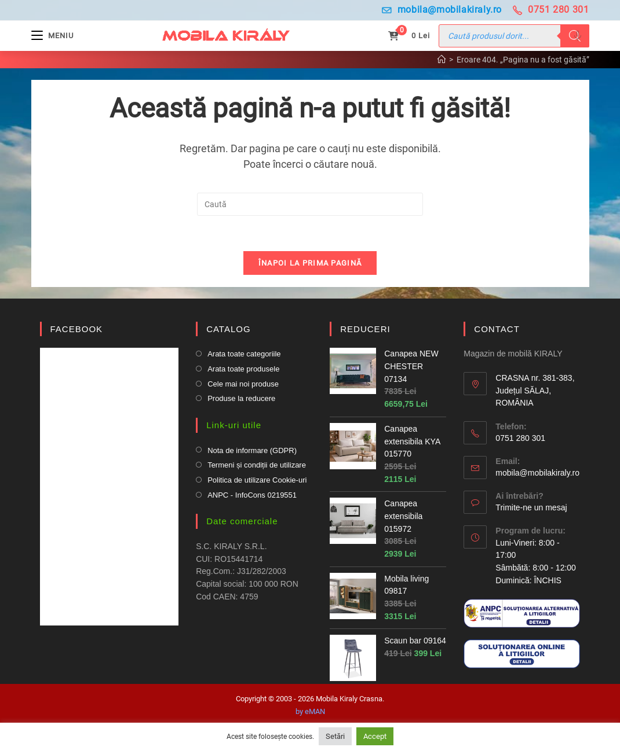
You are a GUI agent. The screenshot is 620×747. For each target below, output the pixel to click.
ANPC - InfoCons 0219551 (252, 495)
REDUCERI (365, 329)
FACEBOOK (76, 329)
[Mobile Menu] (52, 35)
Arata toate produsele (243, 369)
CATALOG (228, 329)
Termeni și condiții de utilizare (256, 465)
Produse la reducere (241, 399)
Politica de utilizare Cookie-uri (257, 480)
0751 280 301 (551, 9)
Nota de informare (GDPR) (252, 450)
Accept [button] (374, 736)
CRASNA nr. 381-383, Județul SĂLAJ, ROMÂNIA (534, 391)
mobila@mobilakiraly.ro (442, 9)
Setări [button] (335, 736)
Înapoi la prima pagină (310, 263)
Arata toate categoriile (243, 354)
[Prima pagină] (441, 59)
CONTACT (496, 329)
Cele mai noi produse (243, 384)
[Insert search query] (310, 204)
